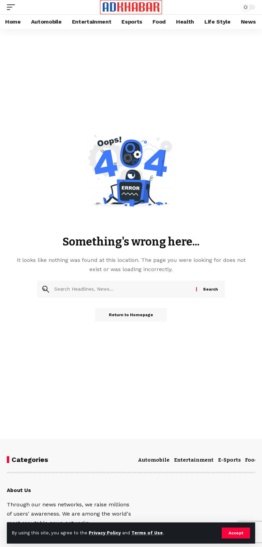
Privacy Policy (105, 532)
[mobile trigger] (12, 7)
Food (251, 460)
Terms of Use (147, 532)
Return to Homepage (131, 314)
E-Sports (229, 460)
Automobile (154, 460)
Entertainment (194, 460)
